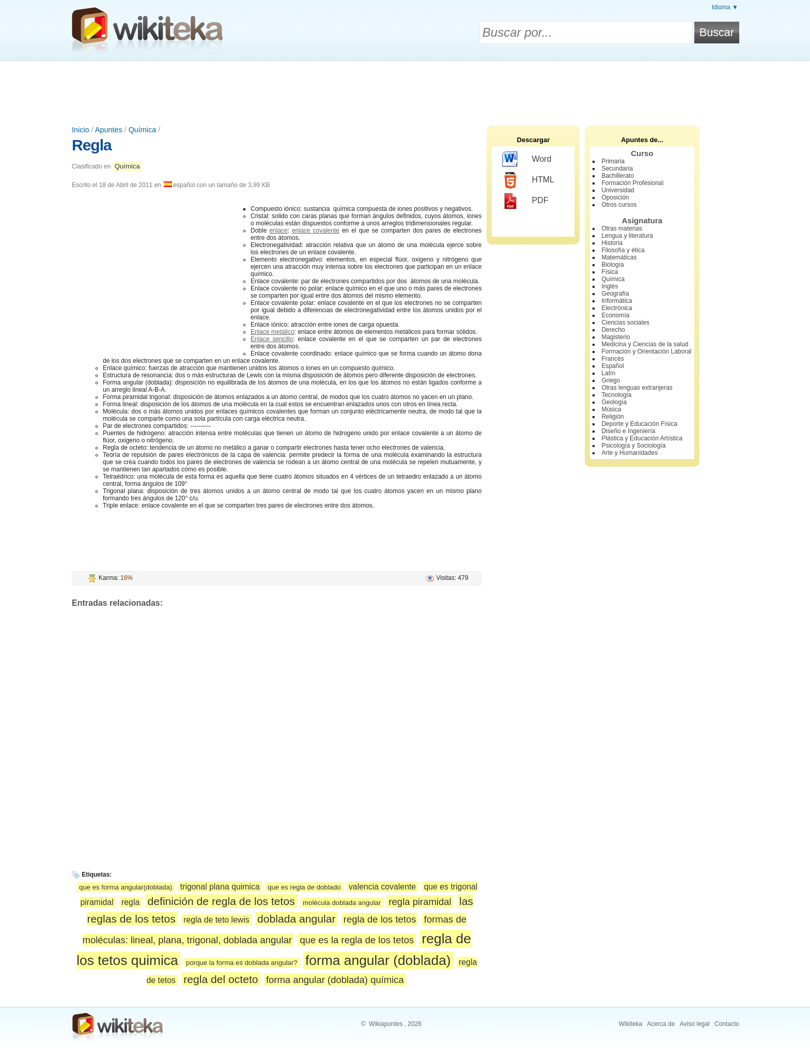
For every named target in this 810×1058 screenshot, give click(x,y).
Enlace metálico (272, 331)
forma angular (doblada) (378, 960)
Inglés (609, 286)
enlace (278, 230)
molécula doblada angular (342, 903)
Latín (608, 373)
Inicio (80, 130)
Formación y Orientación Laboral (646, 351)
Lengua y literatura (626, 235)
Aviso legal (695, 1024)
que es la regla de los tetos (357, 939)
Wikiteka (630, 1024)
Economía (615, 315)
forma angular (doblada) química (335, 979)
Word (526, 159)
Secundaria (617, 168)
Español (612, 366)
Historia (611, 243)
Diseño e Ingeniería (628, 431)
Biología (612, 264)
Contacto (726, 1024)
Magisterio (615, 337)
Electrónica (616, 308)
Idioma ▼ (725, 7)
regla (130, 902)
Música (611, 409)
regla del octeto (220, 979)
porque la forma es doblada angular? (242, 963)
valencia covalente (382, 886)
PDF (525, 201)
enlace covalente (315, 230)
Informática (616, 300)
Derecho (613, 329)
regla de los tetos (380, 919)
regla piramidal (419, 901)
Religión (612, 416)
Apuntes (108, 130)
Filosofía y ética (622, 250)
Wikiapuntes (385, 1024)
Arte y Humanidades (629, 452)
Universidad (617, 190)
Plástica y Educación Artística (641, 438)
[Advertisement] (405, 89)
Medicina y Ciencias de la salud (644, 344)
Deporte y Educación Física (639, 423)
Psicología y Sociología (633, 445)
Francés (612, 358)
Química (143, 130)
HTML (528, 180)
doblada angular (296, 919)
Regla (92, 145)
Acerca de (661, 1024)
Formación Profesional (632, 183)
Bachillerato (617, 175)
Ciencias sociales (625, 322)
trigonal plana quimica (220, 886)
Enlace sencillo (272, 339)
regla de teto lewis (216, 919)
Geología (614, 402)
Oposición (615, 197)
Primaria (613, 161)
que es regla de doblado (304, 887)
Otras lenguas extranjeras (636, 387)
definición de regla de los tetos (221, 901)
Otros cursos (618, 204)
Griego (610, 380)
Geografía (615, 293)
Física (609, 271)
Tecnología (616, 394)
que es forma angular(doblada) (125, 887)
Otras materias (621, 228)
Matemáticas (618, 257)
